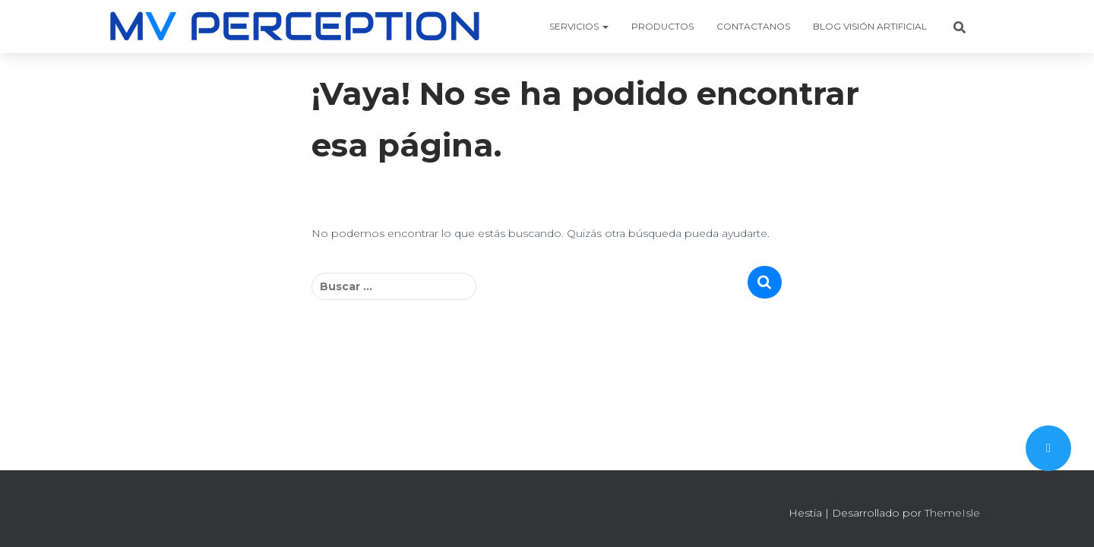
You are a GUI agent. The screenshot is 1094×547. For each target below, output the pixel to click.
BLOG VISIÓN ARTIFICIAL (870, 26)
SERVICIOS (579, 26)
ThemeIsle (952, 513)
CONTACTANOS (753, 26)
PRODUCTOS (662, 26)
